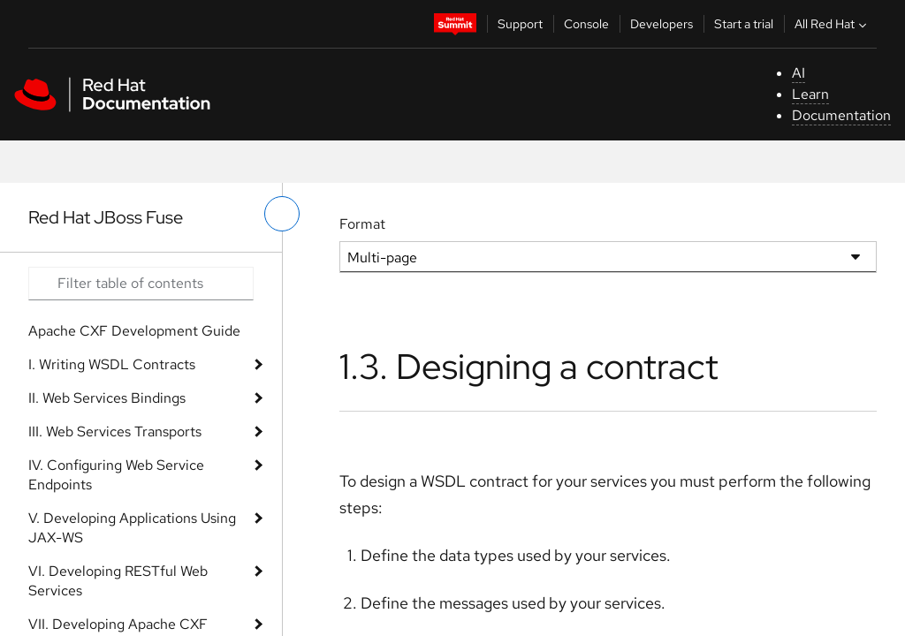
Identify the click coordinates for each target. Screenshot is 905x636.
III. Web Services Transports (115, 431)
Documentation (841, 115)
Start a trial (743, 24)
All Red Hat (833, 24)
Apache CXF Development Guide (134, 331)
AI (798, 73)
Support (520, 24)
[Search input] (141, 283)
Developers (661, 24)
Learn (810, 94)
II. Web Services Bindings (107, 398)
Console (586, 24)
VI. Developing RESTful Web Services (118, 581)
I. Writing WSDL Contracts (111, 364)
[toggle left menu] (282, 213)
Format (362, 224)
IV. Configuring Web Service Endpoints (116, 475)
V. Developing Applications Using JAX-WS (132, 528)
